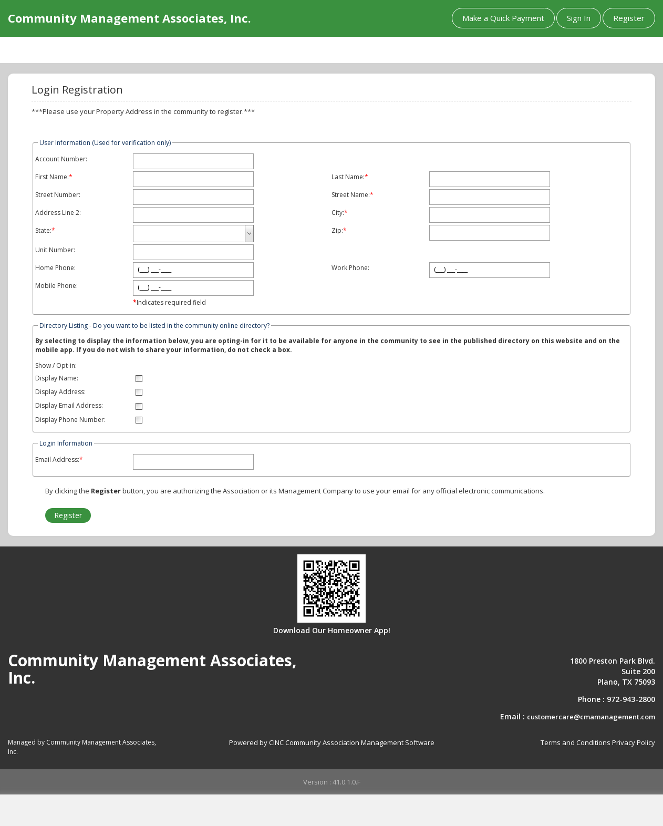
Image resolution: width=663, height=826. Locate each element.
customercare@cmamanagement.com (591, 716)
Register (629, 18)
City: (337, 213)
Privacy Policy (633, 742)
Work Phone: (350, 268)
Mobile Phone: (56, 286)
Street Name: (350, 195)
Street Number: (57, 195)
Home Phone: (55, 268)
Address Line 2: (58, 213)
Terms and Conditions (575, 742)
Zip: (337, 230)
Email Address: (57, 460)
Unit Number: (55, 250)
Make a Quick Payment (503, 18)
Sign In (579, 18)
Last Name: (348, 177)
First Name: (52, 177)
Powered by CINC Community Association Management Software (331, 742)
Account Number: (61, 159)
